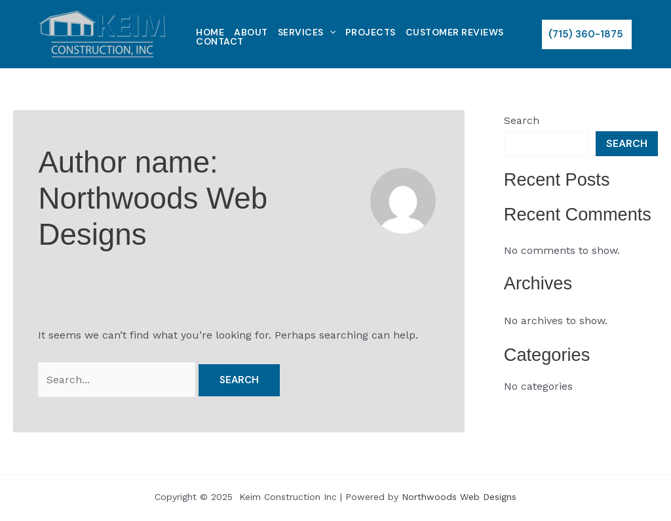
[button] (587, 34)
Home (210, 32)
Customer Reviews (455, 32)
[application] (330, 32)
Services (307, 32)
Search (521, 120)
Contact (220, 41)
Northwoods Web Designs (459, 496)
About (251, 32)
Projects (370, 32)
